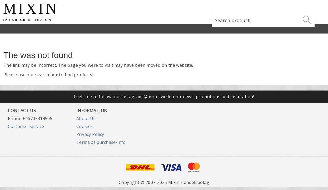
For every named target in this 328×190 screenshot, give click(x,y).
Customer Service (26, 126)
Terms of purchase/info (101, 142)
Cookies (84, 126)
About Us (86, 118)
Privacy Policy (90, 134)
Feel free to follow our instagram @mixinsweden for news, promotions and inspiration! (164, 96)
